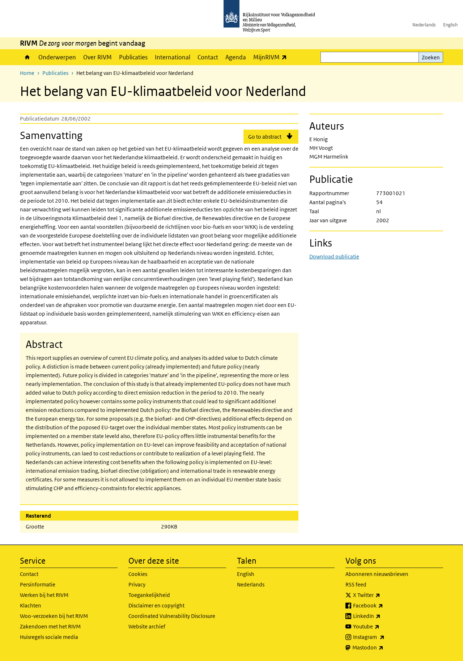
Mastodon (383, 647)
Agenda (235, 57)
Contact (207, 57)
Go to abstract (264, 136)
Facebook (384, 605)
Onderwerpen (57, 57)
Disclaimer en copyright (156, 605)
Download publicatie (334, 256)
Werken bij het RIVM (44, 594)
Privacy (136, 584)
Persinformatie (37, 584)
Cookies (137, 574)
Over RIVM (97, 57)
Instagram (384, 637)
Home (27, 57)
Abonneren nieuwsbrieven (376, 574)
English (450, 25)
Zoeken (431, 57)
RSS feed (355, 584)
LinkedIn (382, 616)
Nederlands (424, 25)
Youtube (382, 626)
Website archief (146, 626)
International (172, 57)
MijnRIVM (271, 57)
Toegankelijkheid (149, 594)
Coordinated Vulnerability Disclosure (171, 615)
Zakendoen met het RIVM (50, 626)
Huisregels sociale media (49, 636)
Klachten (30, 605)
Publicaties (133, 57)
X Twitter (382, 595)
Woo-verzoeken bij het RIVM (54, 615)
